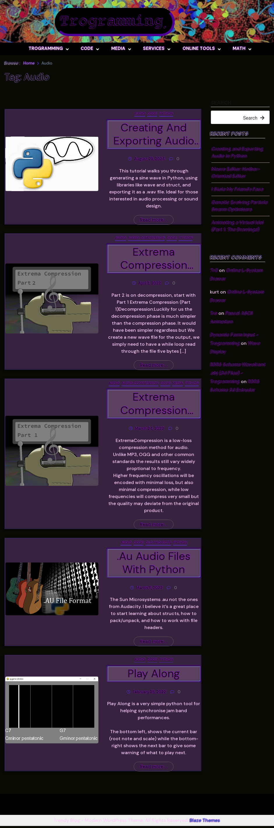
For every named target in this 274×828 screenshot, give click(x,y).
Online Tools (199, 48)
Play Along (153, 675)
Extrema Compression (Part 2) (154, 259)
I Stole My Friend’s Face (237, 189)
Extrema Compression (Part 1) (154, 404)
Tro (213, 313)
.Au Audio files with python (153, 564)
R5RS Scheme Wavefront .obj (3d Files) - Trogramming (238, 373)
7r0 (214, 270)
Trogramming (111, 22)
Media (118, 48)
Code (87, 48)
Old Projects (158, 543)
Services (154, 48)
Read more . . (153, 220)
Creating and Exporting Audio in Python (154, 134)
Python (166, 113)
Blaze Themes (205, 822)
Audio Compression (146, 238)
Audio (139, 113)
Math (239, 48)
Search (221, 103)
